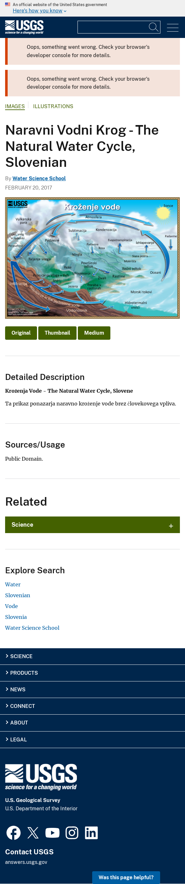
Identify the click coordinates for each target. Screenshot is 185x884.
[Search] (154, 27)
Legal (18, 740)
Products (24, 673)
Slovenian (17, 595)
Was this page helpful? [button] (126, 877)
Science (22, 524)
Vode (11, 606)
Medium (94, 333)
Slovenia (16, 617)
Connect (22, 706)
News (18, 690)
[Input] (119, 27)
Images (15, 106)
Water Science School (39, 178)
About (19, 723)
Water (12, 584)
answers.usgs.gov (26, 862)
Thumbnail (57, 333)
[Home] (24, 33)
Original (21, 333)
